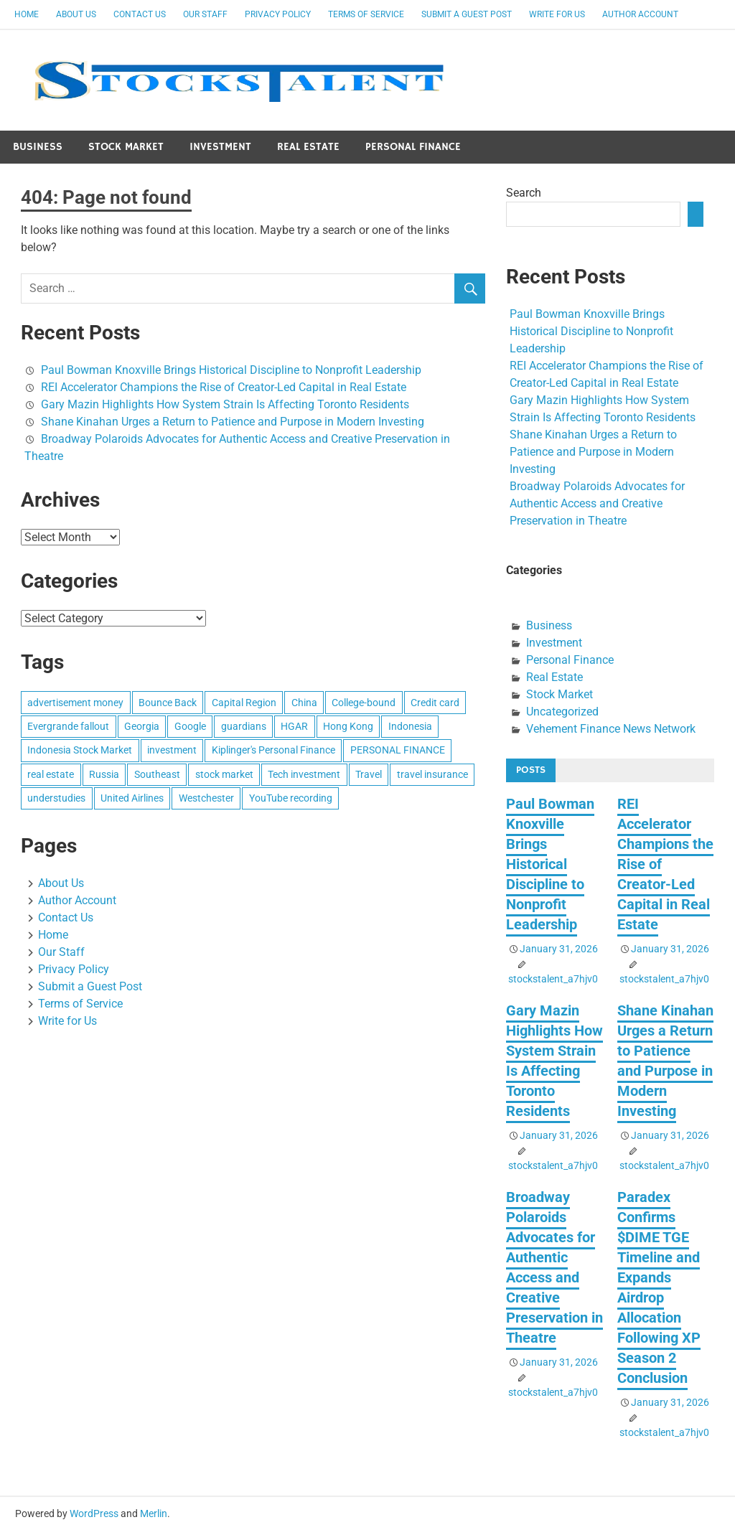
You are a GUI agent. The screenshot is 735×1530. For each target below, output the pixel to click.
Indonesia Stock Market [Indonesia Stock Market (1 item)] (79, 750)
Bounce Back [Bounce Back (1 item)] (168, 702)
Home (26, 14)
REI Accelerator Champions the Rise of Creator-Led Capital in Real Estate (223, 387)
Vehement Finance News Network (611, 729)
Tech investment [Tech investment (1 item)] (304, 774)
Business (37, 147)
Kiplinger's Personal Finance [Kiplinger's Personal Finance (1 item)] (273, 750)
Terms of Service (366, 14)
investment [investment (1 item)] (172, 750)
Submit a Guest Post (466, 14)
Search (523, 193)
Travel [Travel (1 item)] (368, 774)
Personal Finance (413, 147)
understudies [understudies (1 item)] (56, 798)
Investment (220, 147)
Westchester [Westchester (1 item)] (206, 798)
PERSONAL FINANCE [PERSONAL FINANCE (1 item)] (397, 750)
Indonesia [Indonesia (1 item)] (410, 726)
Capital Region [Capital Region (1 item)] (244, 702)
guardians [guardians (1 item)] (243, 726)
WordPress (94, 1513)
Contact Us (139, 14)
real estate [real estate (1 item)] (50, 774)
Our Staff (205, 14)
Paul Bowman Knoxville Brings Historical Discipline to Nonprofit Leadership (231, 370)
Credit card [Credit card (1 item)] (435, 702)
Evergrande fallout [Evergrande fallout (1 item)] (68, 726)
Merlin (153, 1513)
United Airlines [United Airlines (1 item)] (132, 798)
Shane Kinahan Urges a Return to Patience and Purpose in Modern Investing (232, 421)
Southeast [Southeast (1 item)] (157, 774)
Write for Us (557, 14)
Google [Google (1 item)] (190, 726)
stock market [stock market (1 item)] (224, 774)
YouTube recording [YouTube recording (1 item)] (290, 798)
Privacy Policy (278, 14)
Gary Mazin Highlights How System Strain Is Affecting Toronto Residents (225, 404)
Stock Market (126, 147)
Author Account (640, 14)
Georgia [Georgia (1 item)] (141, 726)
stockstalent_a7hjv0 (553, 979)
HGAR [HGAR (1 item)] (294, 726)
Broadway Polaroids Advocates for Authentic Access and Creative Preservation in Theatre (597, 503)
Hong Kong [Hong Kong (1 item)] (348, 726)
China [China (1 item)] (304, 702)
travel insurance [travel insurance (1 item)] (432, 774)
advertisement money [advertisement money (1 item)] (75, 702)
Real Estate (308, 147)
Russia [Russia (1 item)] (104, 774)
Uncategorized (562, 711)
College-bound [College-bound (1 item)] (363, 702)
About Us (76, 14)
